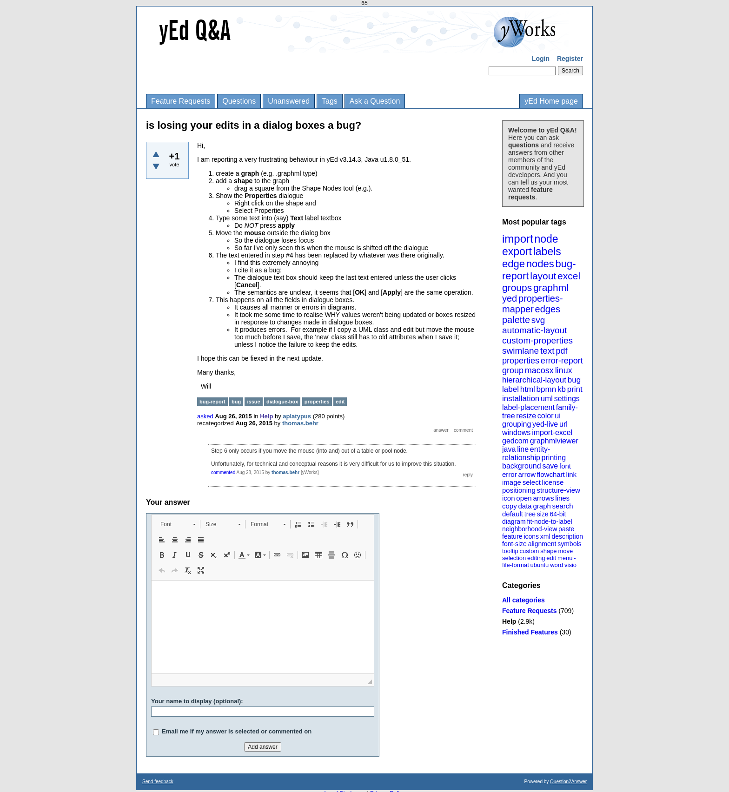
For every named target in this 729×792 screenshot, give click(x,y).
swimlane (520, 351)
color (545, 416)
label (510, 389)
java (509, 449)
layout (543, 276)
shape (548, 551)
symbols (569, 544)
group (513, 370)
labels (547, 251)
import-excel (552, 432)
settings (567, 399)
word (556, 564)
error (509, 474)
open (523, 498)
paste (566, 529)
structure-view (558, 490)
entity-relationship (526, 453)
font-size (514, 544)
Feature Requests (180, 101)
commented (223, 472)
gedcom (515, 441)
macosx (539, 370)
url (563, 424)
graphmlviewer (554, 441)
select (532, 482)
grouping (516, 424)
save (550, 466)
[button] (177, 524)
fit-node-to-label (549, 521)
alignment (542, 544)
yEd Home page (551, 101)
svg (538, 320)
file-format (515, 564)
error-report (562, 360)
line (523, 449)
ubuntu (539, 564)
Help (509, 621)
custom (529, 551)
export (517, 251)
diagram (514, 521)
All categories (523, 600)
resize (526, 416)
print (575, 389)
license (553, 482)
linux (563, 370)
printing (554, 458)
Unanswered (289, 101)
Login (541, 58)
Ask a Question (375, 101)
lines (562, 498)
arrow (527, 474)
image (511, 482)
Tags (330, 101)
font (565, 466)
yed (509, 298)
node (546, 239)
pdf (561, 351)
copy (509, 506)
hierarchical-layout (534, 380)
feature (512, 536)
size (543, 514)
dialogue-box (282, 401)
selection (514, 557)
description (567, 536)
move (565, 551)
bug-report (212, 401)
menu (565, 557)
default (512, 514)
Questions (239, 101)
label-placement (528, 407)
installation (520, 398)
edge (513, 264)
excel (568, 276)
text (547, 351)
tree (530, 514)
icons (531, 536)
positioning (519, 490)
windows (516, 432)
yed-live (545, 424)
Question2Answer (568, 781)
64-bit (558, 514)
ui (557, 416)
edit (551, 557)
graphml (551, 287)
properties (520, 360)
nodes (540, 264)
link (571, 474)
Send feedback (157, 781)
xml (545, 536)
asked (205, 416)
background (521, 466)
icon (508, 498)
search (562, 506)
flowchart (551, 474)
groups (517, 287)
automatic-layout (534, 330)
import (517, 238)
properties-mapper (532, 303)
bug (574, 380)
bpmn (547, 389)
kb (561, 389)
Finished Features (530, 632)
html (527, 389)
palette (516, 320)
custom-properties (537, 340)
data (524, 506)
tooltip (510, 551)
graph (541, 506)
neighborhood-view (529, 529)
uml (547, 399)
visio (570, 564)
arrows (543, 498)
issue (253, 401)
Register (570, 58)
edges (548, 309)
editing (536, 557)
